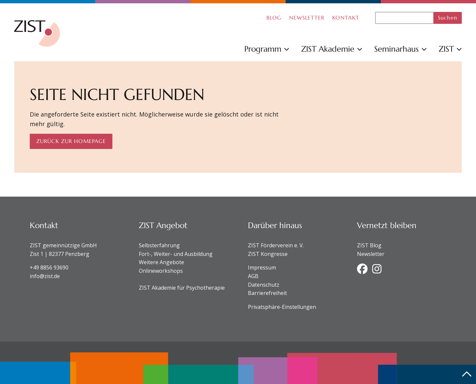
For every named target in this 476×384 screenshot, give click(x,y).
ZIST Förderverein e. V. (276, 245)
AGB (253, 276)
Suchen (447, 17)
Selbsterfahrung (159, 245)
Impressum (262, 267)
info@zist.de (45, 276)
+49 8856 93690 (49, 267)
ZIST (450, 49)
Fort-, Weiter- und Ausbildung (176, 254)
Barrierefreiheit (267, 293)
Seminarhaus (400, 49)
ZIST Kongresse (268, 254)
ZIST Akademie (331, 49)
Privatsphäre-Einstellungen (282, 307)
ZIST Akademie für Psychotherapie (182, 287)
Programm (266, 49)
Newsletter (370, 254)
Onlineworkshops (161, 270)
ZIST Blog (369, 245)
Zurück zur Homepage (71, 141)
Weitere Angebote (161, 262)
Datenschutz (263, 284)
